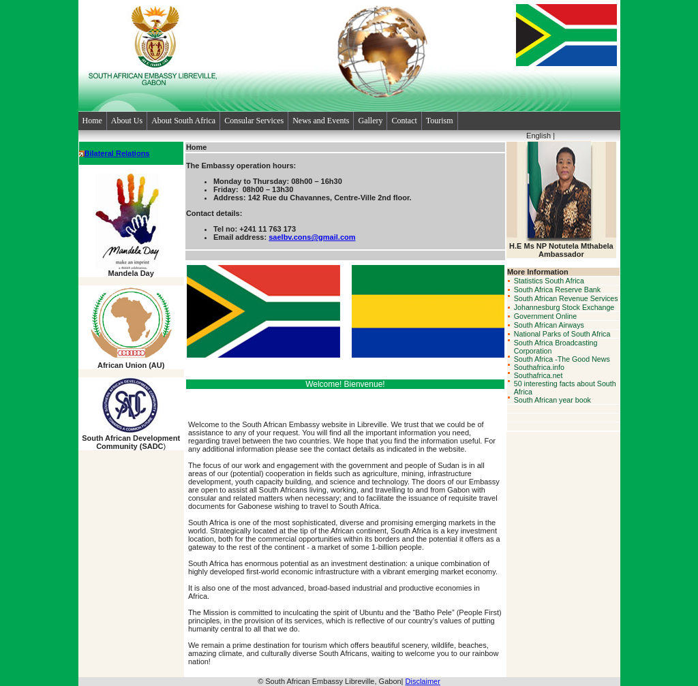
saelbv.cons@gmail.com (312, 237)
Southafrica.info (539, 367)
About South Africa (183, 120)
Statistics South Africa (549, 281)
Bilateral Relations (117, 153)
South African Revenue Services (566, 298)
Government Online (545, 316)
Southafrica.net (538, 375)
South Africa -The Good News (562, 359)
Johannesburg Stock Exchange (564, 307)
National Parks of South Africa (562, 334)
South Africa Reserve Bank (557, 289)
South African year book (552, 400)
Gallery (370, 120)
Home (92, 120)
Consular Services (254, 120)
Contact (403, 120)
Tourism (439, 120)
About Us (126, 120)
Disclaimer (423, 681)
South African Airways (549, 325)
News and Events (320, 120)
